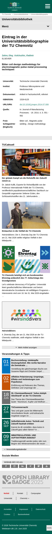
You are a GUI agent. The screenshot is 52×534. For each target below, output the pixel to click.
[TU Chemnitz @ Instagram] (14, 466)
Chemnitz (23, 498)
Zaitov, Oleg (7, 55)
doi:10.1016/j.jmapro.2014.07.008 (34, 104)
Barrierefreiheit (24, 514)
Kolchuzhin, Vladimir (24, 55)
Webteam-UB (8, 528)
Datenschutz (40, 509)
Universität (8, 498)
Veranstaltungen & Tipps (16, 354)
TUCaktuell (8, 144)
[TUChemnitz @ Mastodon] (38, 466)
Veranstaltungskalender (16, 449)
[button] (45, 6)
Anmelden (8, 509)
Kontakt (20, 493)
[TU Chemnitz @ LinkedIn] (22, 466)
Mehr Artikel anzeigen (27, 347)
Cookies (7, 514)
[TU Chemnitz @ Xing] (30, 466)
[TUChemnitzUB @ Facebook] (6, 466)
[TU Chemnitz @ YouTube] (46, 466)
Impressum (23, 509)
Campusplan (36, 493)
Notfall (6, 493)
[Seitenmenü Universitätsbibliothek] (26, 26)
